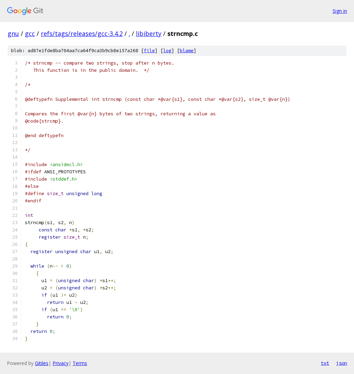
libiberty (148, 33)
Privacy (60, 363)
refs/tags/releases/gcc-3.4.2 (82, 33)
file (149, 51)
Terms (80, 363)
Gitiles (41, 363)
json (341, 363)
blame (187, 51)
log (167, 51)
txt (325, 363)
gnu (13, 33)
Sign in (340, 11)
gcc (30, 33)
